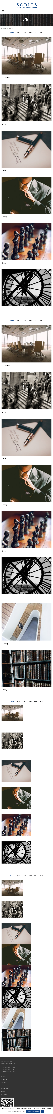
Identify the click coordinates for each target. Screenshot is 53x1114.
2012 (18, 32)
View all (12, 32)
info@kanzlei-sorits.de (8, 1071)
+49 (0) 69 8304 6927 (8, 1069)
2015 (30, 32)
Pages (6, 28)
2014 (24, 32)
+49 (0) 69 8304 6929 (8, 1067)
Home (2, 28)
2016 (35, 32)
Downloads (4, 1094)
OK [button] (42, 1111)
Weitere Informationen (33, 1111)
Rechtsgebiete (5, 1088)
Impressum (4, 1082)
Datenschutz (4, 1079)
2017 (41, 32)
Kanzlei (3, 1091)
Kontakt (3, 1076)
